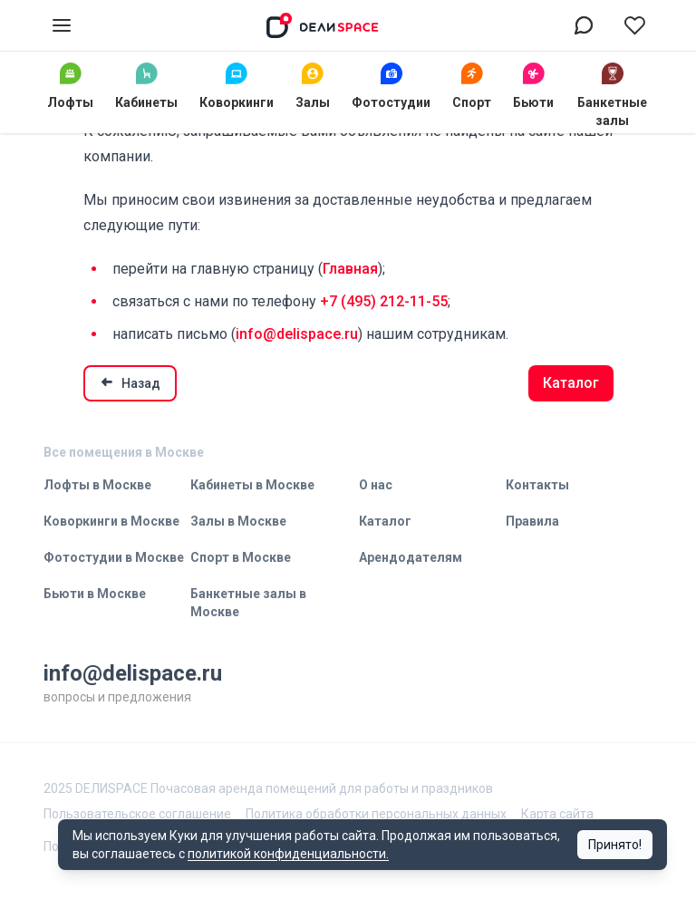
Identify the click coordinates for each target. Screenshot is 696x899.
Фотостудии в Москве (114, 557)
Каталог (571, 383)
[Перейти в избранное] (634, 25)
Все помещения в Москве (124, 452)
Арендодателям (410, 557)
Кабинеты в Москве (252, 485)
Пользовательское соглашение (137, 814)
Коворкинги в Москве (111, 521)
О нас (375, 485)
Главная (350, 268)
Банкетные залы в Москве (248, 602)
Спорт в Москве (240, 557)
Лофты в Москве (97, 485)
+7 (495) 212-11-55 (384, 301)
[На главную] (323, 25)
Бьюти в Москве (95, 593)
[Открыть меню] (62, 25)
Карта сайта (557, 814)
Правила (532, 521)
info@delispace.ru (297, 334)
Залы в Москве (238, 521)
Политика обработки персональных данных (376, 814)
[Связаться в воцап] (584, 25)
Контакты (537, 485)
